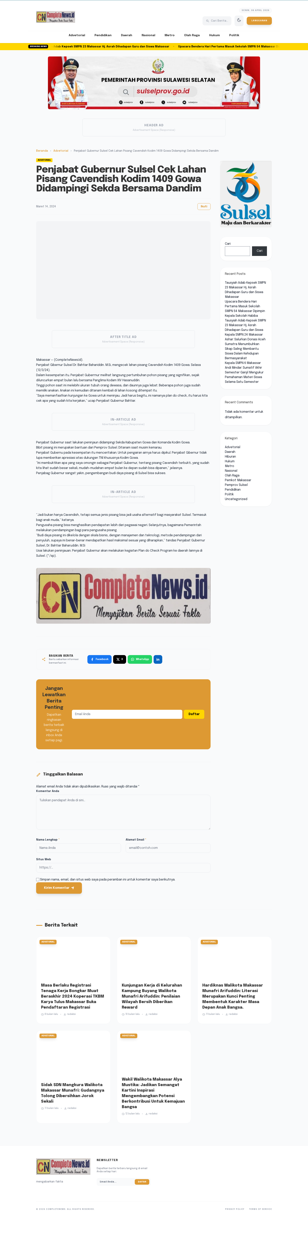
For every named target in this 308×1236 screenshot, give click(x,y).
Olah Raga (192, 35)
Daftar (194, 714)
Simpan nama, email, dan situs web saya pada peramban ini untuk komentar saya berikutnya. (107, 879)
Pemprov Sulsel (236, 485)
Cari (228, 244)
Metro (170, 35)
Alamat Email (136, 839)
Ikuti (204, 206)
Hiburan (230, 456)
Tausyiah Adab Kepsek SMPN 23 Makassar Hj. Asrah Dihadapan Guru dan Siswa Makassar (108, 46)
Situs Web (43, 859)
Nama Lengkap (48, 839)
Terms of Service (260, 1209)
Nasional (148, 35)
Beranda (42, 151)
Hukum (214, 35)
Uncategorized (236, 499)
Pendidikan (103, 35)
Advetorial (77, 35)
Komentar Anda (47, 791)
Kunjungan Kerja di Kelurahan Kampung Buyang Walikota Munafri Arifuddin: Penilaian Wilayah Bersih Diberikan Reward (152, 996)
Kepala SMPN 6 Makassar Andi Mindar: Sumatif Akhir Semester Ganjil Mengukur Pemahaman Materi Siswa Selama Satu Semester (244, 372)
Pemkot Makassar (238, 480)
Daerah (126, 35)
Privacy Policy (234, 1209)
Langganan (259, 20)
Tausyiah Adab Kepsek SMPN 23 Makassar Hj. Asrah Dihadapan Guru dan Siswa (245, 325)
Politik (234, 35)
